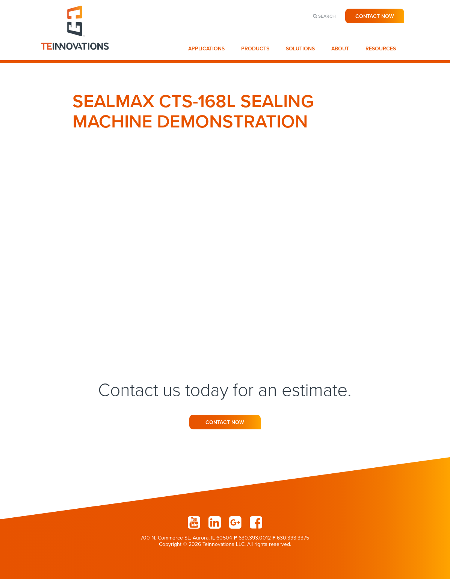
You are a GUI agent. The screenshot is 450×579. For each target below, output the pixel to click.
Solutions (300, 48)
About (340, 48)
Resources (380, 48)
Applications (206, 48)
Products (255, 48)
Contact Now (374, 16)
